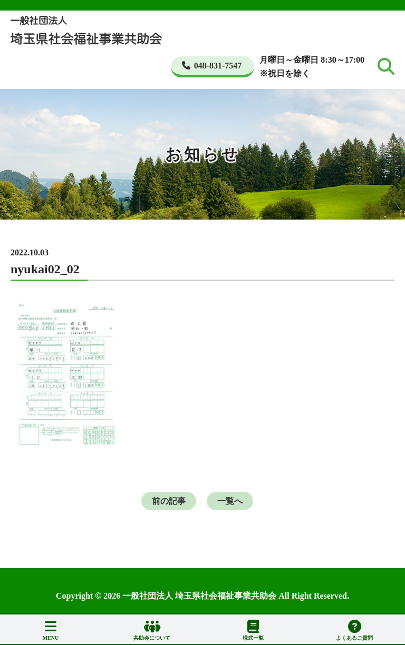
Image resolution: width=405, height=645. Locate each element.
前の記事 (169, 501)
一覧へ (230, 501)
